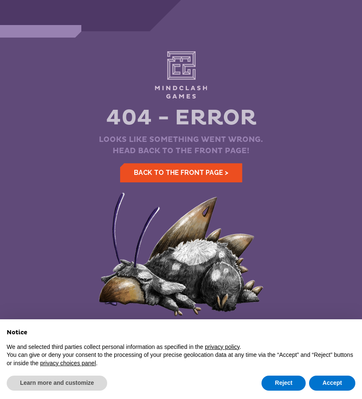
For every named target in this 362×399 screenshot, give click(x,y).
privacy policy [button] (222, 346)
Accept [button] (332, 382)
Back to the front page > (181, 173)
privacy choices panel (68, 363)
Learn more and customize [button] (57, 382)
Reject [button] (283, 382)
